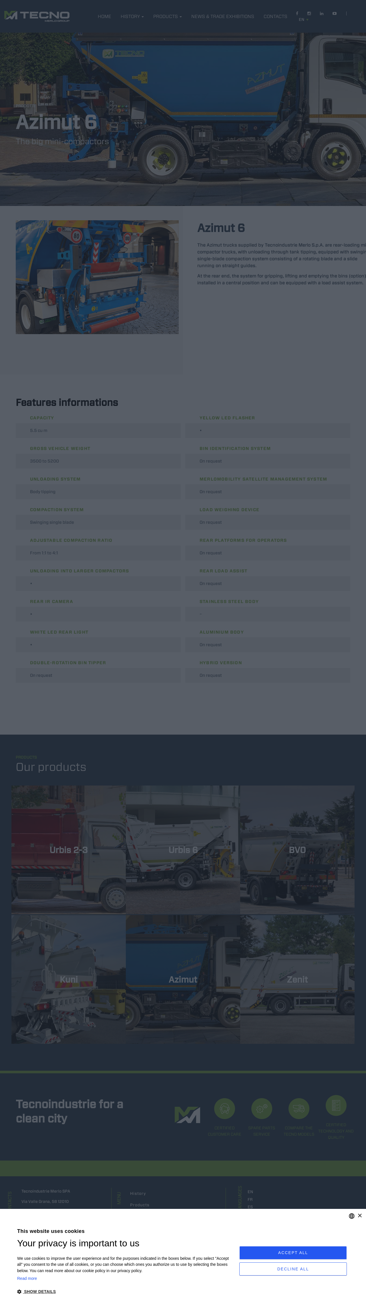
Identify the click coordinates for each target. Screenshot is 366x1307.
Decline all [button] (293, 1270)
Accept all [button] (293, 1251)
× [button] (359, 1216)
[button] (125, 1292)
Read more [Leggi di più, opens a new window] (27, 1278)
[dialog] (183, 1258)
